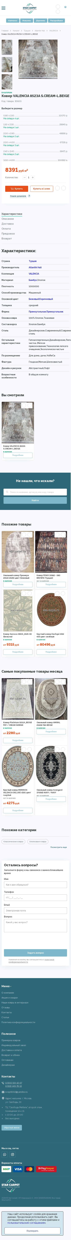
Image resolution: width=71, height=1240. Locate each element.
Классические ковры (13, 842)
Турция (27, 31)
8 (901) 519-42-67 (13, 1083)
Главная (5, 31)
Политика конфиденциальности (18, 1022)
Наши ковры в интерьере (15, 1002)
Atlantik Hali (40, 31)
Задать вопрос (35, 953)
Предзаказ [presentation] (8, 233)
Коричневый (46, 299)
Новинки (26, 20)
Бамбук (33, 280)
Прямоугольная (37, 311)
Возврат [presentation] (7, 238)
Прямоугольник (54, 311)
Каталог (12, 20)
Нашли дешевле (18, 196)
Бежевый (34, 299)
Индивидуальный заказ (14, 1045)
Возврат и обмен (11, 1055)
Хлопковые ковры (37, 842)
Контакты (7, 1012)
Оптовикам (7, 1060)
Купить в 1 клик (41, 188)
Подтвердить (32, 1231)
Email (7, 905)
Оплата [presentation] (6, 228)
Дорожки (40, 20)
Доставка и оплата (12, 1050)
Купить (19, 188)
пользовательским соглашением (26, 1222)
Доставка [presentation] (8, 223)
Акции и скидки (10, 997)
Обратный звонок (11, 1128)
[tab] (35, 214)
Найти (35, 500)
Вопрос (8, 916)
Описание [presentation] (8, 218)
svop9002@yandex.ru (16, 1092)
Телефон (9, 892)
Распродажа (56, 20)
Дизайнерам (8, 1065)
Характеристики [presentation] (12, 213)
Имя (6, 879)
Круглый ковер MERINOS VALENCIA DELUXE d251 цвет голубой (17, 792)
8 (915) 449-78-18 (13, 1086)
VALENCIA (53, 31)
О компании (8, 993)
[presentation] (27, 939)
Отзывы (6, 1007)
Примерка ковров (11, 1040)
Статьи (5, 1017)
